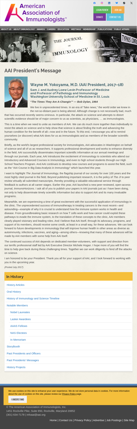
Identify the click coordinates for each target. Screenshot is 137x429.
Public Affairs (121, 29)
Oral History (14, 291)
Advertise (98, 420)
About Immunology (24, 29)
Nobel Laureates (20, 312)
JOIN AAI (118, 10)
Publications (105, 29)
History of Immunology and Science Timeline (33, 298)
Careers (51, 29)
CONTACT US (115, 17)
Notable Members (17, 305)
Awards (41, 29)
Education (63, 29)
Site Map (129, 420)
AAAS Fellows (18, 325)
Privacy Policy (69, 394)
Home (53, 420)
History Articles (15, 284)
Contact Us (65, 420)
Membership (89, 29)
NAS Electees (18, 332)
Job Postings (114, 420)
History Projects (16, 367)
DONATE (99, 17)
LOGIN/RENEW (102, 10)
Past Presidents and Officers (24, 353)
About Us (6, 29)
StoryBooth (13, 346)
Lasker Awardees (20, 319)
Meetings (76, 29)
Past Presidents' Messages (23, 360)
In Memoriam (18, 339)
